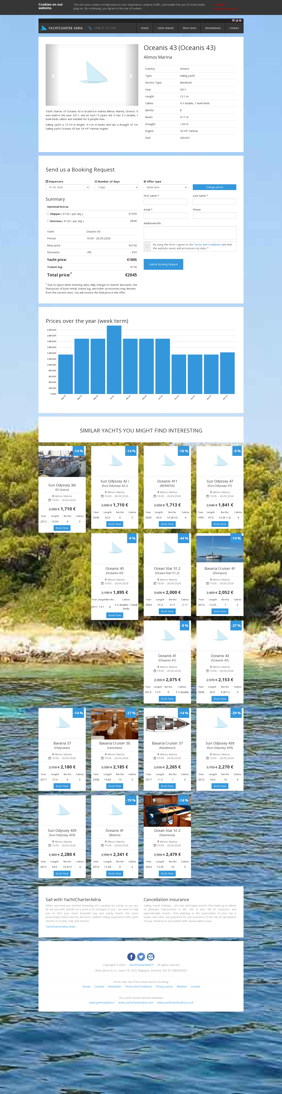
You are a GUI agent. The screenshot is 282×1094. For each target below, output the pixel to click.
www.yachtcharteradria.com (135, 1002)
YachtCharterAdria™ (141, 965)
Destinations (213, 28)
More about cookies (225, 8)
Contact (234, 28)
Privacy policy (164, 986)
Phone (197, 209)
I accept (219, 4)
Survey (86, 986)
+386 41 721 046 (105, 28)
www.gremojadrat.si (101, 1002)
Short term (189, 28)
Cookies (99, 986)
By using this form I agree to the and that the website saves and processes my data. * (192, 246)
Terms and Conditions (207, 244)
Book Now (62, 528)
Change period (214, 187)
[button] (53, 75)
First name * (151, 195)
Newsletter (114, 986)
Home (145, 28)
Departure (54, 181)
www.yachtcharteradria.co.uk (175, 1002)
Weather (181, 986)
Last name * (200, 195)
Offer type (152, 181)
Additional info (152, 223)
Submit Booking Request (163, 264)
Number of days (107, 181)
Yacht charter (165, 28)
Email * (148, 209)
